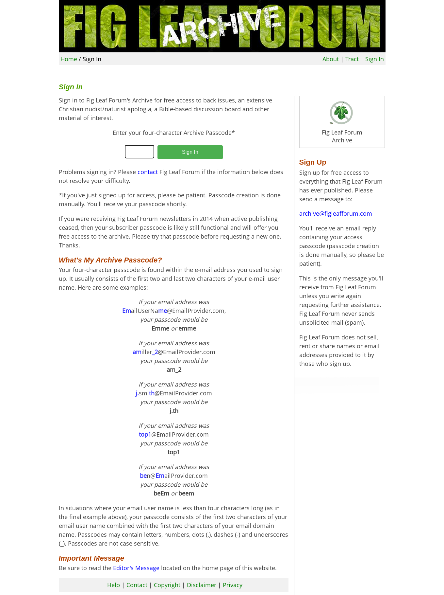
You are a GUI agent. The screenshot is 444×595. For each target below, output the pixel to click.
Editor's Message (136, 568)
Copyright (167, 585)
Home (68, 59)
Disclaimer (201, 585)
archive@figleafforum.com (335, 213)
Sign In (374, 59)
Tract (352, 59)
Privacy (232, 585)
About (330, 59)
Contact (136, 585)
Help (113, 585)
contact (148, 172)
